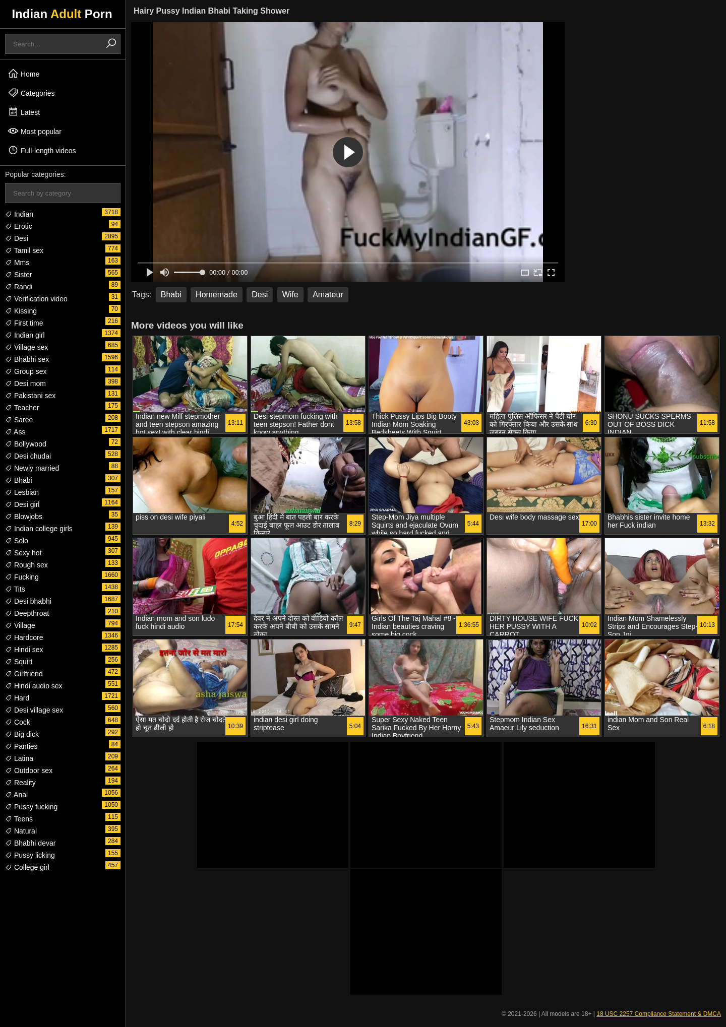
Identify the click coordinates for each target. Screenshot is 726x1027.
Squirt (18, 662)
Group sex (25, 371)
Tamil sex (24, 250)
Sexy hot (23, 553)
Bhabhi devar (30, 843)
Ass (15, 432)
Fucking (22, 577)
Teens (19, 819)
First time (24, 323)
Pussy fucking (31, 807)
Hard (17, 698)
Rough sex (26, 565)
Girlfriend (24, 674)
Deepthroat (27, 613)
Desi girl (22, 504)
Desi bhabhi (28, 601)
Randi (18, 287)
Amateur (328, 294)
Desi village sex (34, 710)
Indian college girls (39, 529)
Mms (17, 263)
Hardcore (24, 637)
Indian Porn (62, 14)
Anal (16, 795)
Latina (19, 758)
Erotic (18, 226)
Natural (21, 831)
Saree (19, 420)
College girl (27, 867)
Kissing (21, 311)
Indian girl (25, 335)
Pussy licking (30, 855)
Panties (21, 746)
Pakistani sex (30, 396)
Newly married (32, 468)
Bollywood (25, 444)
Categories (31, 92)
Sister (18, 275)
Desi (16, 238)
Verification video (36, 299)
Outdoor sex (28, 770)
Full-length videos (42, 150)
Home (23, 73)
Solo (16, 541)
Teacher (22, 408)
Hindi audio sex (34, 686)
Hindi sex (24, 650)
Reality (20, 783)
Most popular (35, 131)
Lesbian (22, 492)
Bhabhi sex (27, 359)
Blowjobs (23, 516)
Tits (15, 589)
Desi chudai (28, 456)
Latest (24, 111)
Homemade (216, 294)
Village (20, 625)
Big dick (22, 734)
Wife (290, 294)
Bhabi (18, 480)
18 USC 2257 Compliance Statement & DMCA (658, 1013)
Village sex (26, 347)
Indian (19, 214)
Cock (17, 722)
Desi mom (25, 383)
